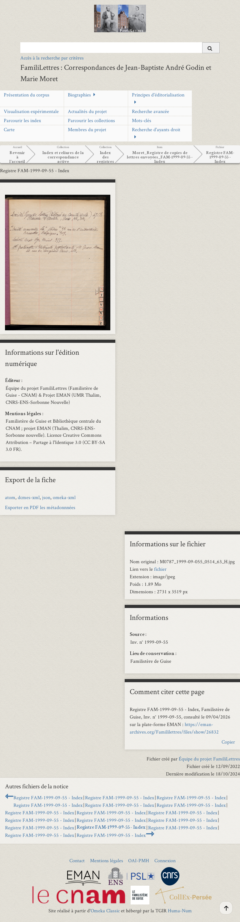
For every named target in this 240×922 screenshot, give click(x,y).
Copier (228, 742)
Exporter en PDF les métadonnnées (40, 507)
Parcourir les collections (91, 120)
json (46, 497)
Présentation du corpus (26, 94)
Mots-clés (141, 120)
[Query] (120, 47)
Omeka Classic (105, 910)
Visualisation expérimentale (31, 111)
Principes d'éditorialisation (158, 94)
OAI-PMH (138, 860)
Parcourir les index (22, 120)
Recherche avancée (150, 111)
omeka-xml (64, 497)
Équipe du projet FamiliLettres (209, 758)
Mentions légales (106, 860)
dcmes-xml (29, 497)
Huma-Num (180, 910)
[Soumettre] (211, 47)
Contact (77, 860)
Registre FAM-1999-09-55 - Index (47, 797)
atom (10, 497)
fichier (160, 569)
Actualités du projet (87, 111)
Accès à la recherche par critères (52, 57)
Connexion (165, 860)
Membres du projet (87, 129)
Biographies (79, 94)
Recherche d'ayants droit (156, 129)
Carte (9, 129)
